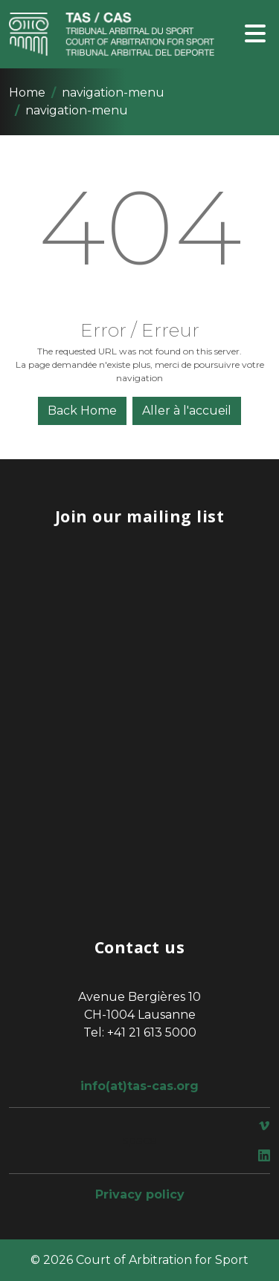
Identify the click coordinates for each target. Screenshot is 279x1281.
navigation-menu (113, 92)
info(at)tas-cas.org (139, 1086)
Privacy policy (140, 1194)
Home (27, 92)
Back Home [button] (82, 410)
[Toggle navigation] (255, 34)
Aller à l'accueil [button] (186, 410)
